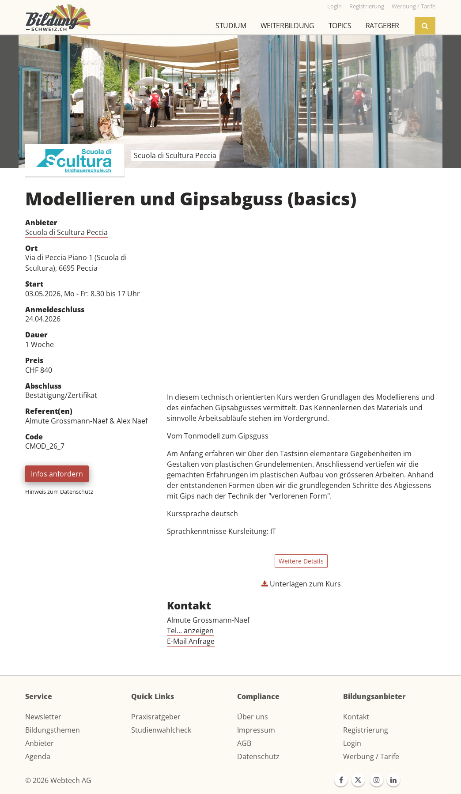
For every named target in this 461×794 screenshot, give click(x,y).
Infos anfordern (57, 474)
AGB (244, 743)
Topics (340, 25)
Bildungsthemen (52, 730)
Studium (230, 25)
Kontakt (356, 717)
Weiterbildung (287, 25)
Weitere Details (301, 561)
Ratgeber (382, 25)
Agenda (37, 756)
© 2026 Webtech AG (58, 780)
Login (352, 743)
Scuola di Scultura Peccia (66, 232)
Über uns (252, 717)
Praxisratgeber (156, 717)
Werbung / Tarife (371, 756)
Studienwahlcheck (161, 730)
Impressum (256, 730)
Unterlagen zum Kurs (301, 584)
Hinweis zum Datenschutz (59, 491)
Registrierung (365, 730)
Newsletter (43, 717)
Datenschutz (258, 756)
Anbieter (39, 743)
